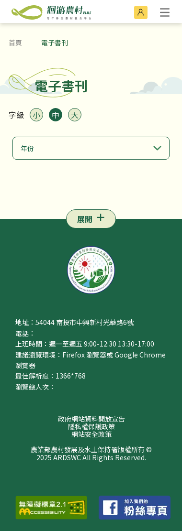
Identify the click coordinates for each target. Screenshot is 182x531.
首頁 (15, 42)
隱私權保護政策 (91, 426)
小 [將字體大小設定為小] (36, 114)
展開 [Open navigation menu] (84, 219)
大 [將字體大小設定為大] (75, 114)
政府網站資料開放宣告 (91, 419)
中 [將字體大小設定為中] (55, 114)
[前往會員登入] (141, 12)
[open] (165, 12)
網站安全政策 (91, 434)
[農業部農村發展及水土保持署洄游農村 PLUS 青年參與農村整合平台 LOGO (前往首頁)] (45, 11)
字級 (16, 114)
